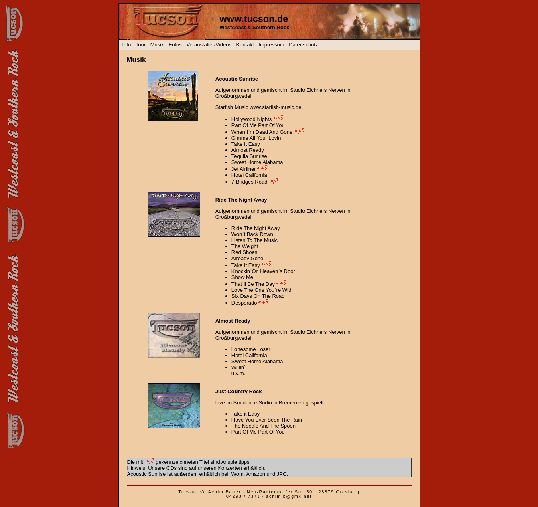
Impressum (271, 45)
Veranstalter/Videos (208, 45)
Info (126, 45)
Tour (141, 45)
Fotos (175, 45)
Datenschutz (303, 45)
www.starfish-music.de (275, 107)
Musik (157, 45)
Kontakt (245, 45)
